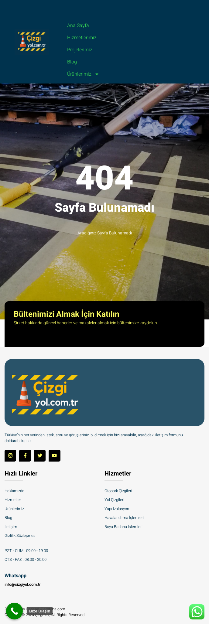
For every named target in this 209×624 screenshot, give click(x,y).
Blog (72, 62)
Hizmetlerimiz (82, 37)
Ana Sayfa (78, 25)
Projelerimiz (79, 49)
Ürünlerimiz (83, 74)
